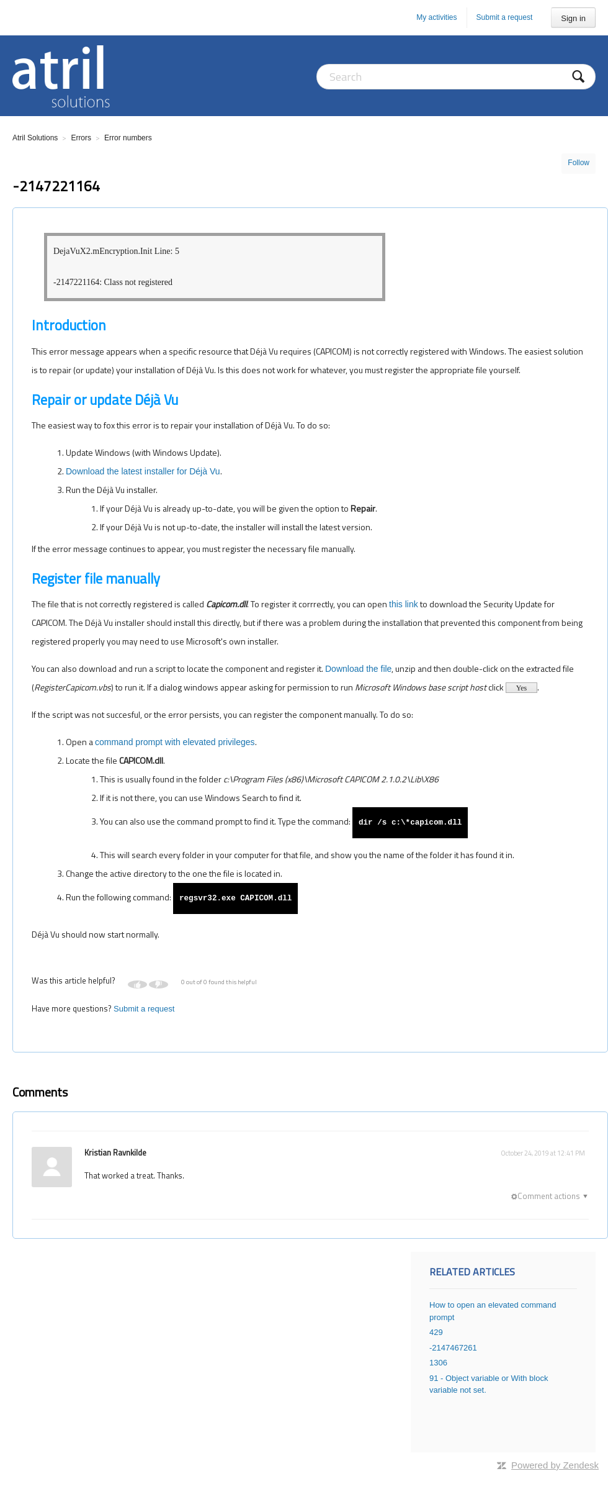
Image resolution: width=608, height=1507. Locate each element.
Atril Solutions (35, 138)
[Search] (456, 76)
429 (436, 1332)
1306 (438, 1362)
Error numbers (128, 138)
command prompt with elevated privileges (175, 742)
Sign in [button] (573, 18)
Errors (81, 138)
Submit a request (504, 17)
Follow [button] (578, 162)
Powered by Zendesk (555, 1465)
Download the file (358, 669)
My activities (436, 17)
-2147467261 (453, 1347)
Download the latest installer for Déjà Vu (143, 471)
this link (403, 604)
